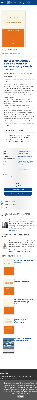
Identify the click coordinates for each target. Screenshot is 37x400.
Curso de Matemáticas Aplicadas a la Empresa (21, 281)
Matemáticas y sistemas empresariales (25, 161)
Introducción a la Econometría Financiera (23, 261)
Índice (4, 58)
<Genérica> (21, 161)
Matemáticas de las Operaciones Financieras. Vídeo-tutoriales (22, 321)
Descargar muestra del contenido (18, 50)
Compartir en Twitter (8, 201)
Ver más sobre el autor (23, 251)
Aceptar (20, 396)
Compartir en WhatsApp (9, 207)
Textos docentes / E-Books (25, 156)
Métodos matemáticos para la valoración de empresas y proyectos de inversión (23, 301)
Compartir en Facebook (8, 204)
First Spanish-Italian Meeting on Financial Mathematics (23, 340)
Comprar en (18, 189)
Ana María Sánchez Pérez (12, 73)
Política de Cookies (23, 393)
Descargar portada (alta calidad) (18, 54)
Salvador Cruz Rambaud (24, 153)
